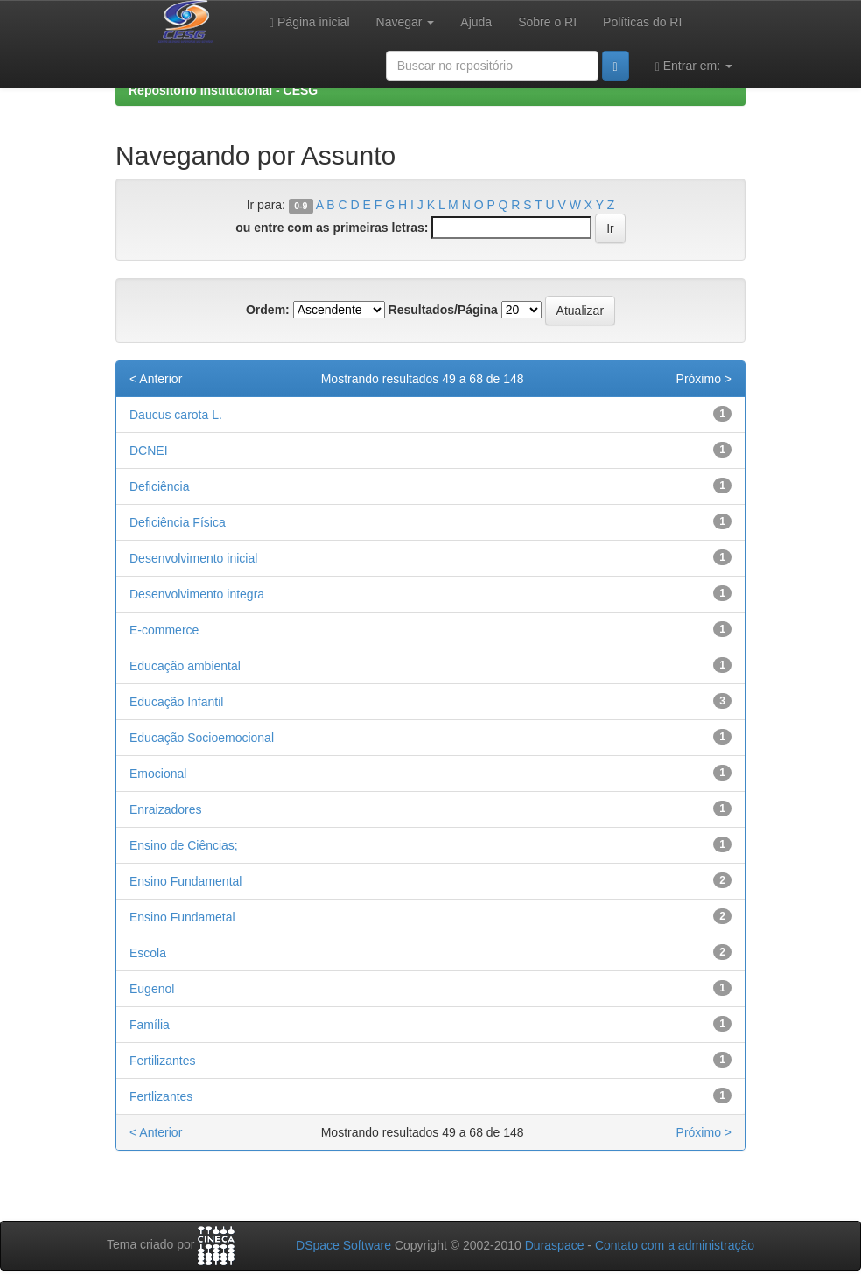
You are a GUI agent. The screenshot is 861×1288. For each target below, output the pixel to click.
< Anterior (156, 379)
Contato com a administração (674, 1245)
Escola (148, 953)
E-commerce (164, 630)
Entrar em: (693, 66)
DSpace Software (343, 1245)
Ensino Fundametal (182, 917)
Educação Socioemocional (202, 738)
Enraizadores (166, 809)
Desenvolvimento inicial (193, 558)
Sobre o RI (547, 22)
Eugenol (152, 989)
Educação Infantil (176, 702)
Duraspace (554, 1245)
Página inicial (310, 22)
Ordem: (268, 310)
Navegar (405, 22)
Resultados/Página (443, 310)
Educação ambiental (185, 666)
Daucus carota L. (176, 415)
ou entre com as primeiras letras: (331, 227)
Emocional (158, 773)
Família (150, 1025)
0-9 (300, 205)
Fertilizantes (162, 1061)
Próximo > (704, 379)
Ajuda (476, 22)
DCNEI (149, 451)
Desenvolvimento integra (197, 594)
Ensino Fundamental (186, 881)
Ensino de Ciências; (184, 845)
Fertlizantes (161, 1096)
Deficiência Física (178, 522)
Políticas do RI (642, 22)
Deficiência (159, 487)
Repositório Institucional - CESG (223, 90)
